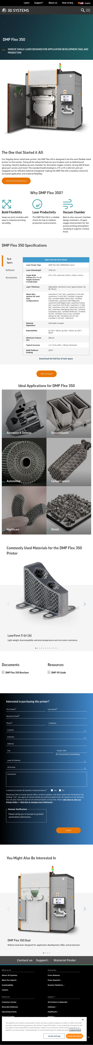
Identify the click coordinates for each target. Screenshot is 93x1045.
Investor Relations (56, 985)
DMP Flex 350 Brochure (17, 673)
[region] (44, 1029)
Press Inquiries (55, 980)
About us (53, 2)
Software (52, 1007)
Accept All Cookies (74, 1036)
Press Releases (54, 975)
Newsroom (52, 970)
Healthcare (53, 1012)
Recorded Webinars (10, 1007)
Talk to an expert (47, 374)
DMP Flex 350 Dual (19, 940)
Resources (6, 997)
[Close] (82, 1019)
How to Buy (67, 2)
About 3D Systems (9, 975)
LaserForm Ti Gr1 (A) (20, 635)
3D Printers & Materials (58, 1002)
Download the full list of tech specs (56, 358)
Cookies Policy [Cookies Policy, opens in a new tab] (75, 1030)
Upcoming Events (9, 1012)
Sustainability (7, 985)
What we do (6, 970)
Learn (26, 2)
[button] (35, 648)
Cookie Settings (53, 1036)
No (63, 790)
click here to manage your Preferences (37, 802)
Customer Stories (9, 1002)
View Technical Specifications (16, 181)
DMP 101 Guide (58, 673)
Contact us (24, 960)
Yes (55, 790)
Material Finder (65, 960)
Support (38, 2)
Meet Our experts (9, 980)
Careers (5, 990)
